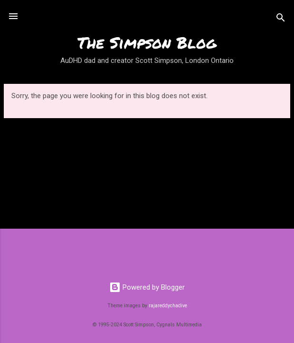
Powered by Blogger (147, 287)
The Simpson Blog (147, 42)
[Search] (280, 19)
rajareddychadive (168, 306)
